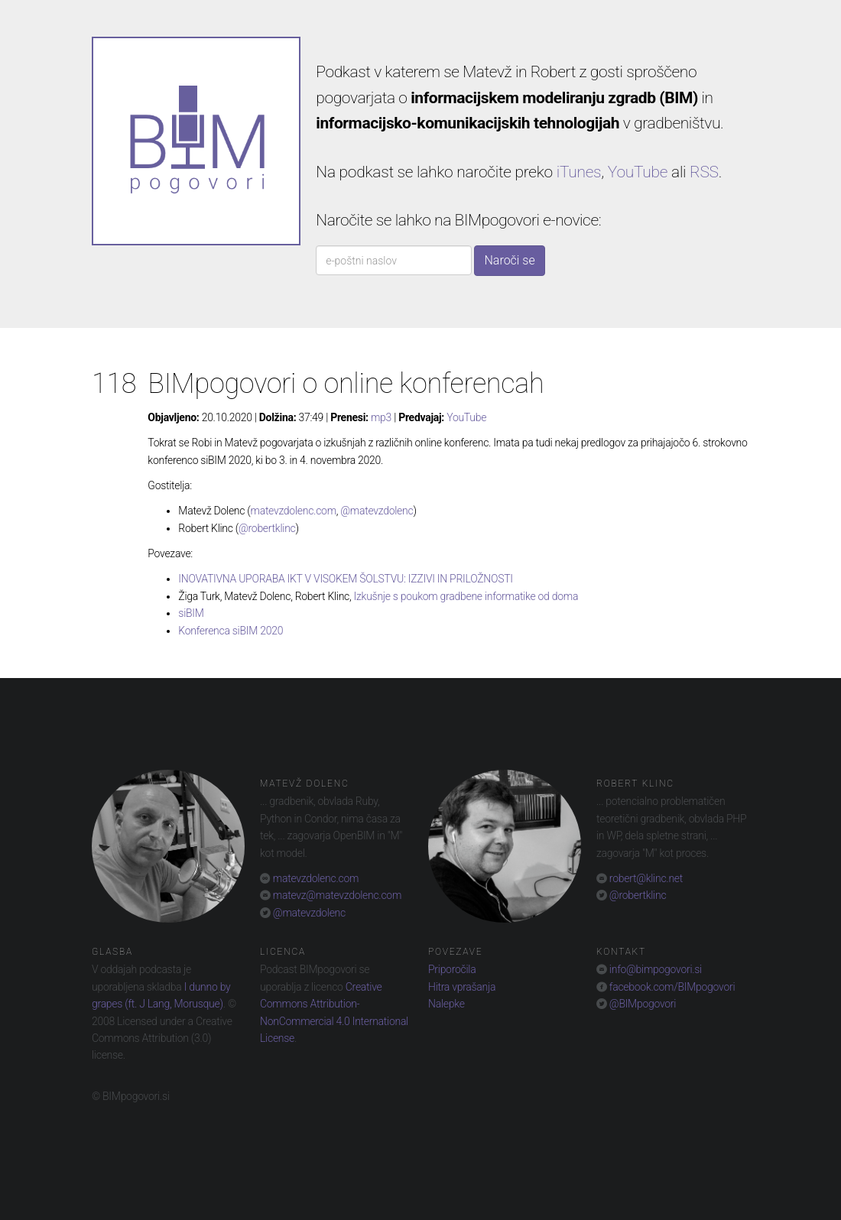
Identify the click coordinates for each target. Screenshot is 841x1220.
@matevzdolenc (376, 511)
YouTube (637, 172)
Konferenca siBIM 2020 (230, 631)
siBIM (190, 613)
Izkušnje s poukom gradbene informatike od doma (466, 596)
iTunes (579, 172)
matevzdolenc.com (293, 511)
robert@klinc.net (645, 878)
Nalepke (446, 1004)
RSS (704, 172)
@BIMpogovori (641, 1004)
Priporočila (452, 969)
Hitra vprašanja (461, 987)
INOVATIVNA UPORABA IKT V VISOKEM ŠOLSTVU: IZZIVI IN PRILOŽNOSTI (345, 579)
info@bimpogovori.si (654, 969)
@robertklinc (267, 528)
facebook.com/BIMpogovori (671, 987)
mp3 (381, 417)
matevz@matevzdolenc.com (336, 895)
